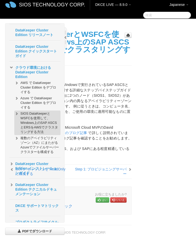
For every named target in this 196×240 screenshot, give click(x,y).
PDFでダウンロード (35, 231)
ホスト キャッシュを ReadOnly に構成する (40, 171)
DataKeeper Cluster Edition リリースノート (34, 32)
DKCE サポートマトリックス (37, 208)
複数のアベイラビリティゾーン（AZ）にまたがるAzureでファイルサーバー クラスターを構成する (36, 144)
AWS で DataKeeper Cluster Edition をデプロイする (35, 87)
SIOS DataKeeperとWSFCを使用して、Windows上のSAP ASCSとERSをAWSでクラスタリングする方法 (36, 122)
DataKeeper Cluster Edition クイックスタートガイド (36, 51)
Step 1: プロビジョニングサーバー (101, 171)
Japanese (178, 5)
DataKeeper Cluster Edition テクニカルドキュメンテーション (33, 189)
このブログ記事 (74, 133)
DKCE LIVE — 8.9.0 (113, 5)
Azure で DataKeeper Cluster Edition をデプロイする (35, 102)
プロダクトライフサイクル (36, 222)
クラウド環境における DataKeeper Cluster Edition (30, 71)
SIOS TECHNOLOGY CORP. (52, 4)
